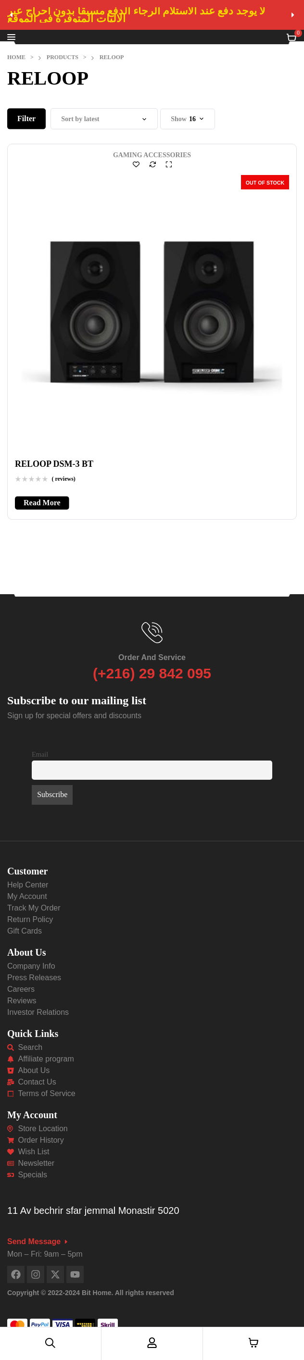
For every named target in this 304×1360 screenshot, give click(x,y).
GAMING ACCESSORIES (152, 155)
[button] (11, 15)
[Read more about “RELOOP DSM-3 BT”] (42, 503)
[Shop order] (104, 119)
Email (40, 754)
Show (179, 119)
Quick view (168, 164)
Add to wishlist (136, 164)
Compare (152, 164)
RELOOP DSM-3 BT (54, 464)
